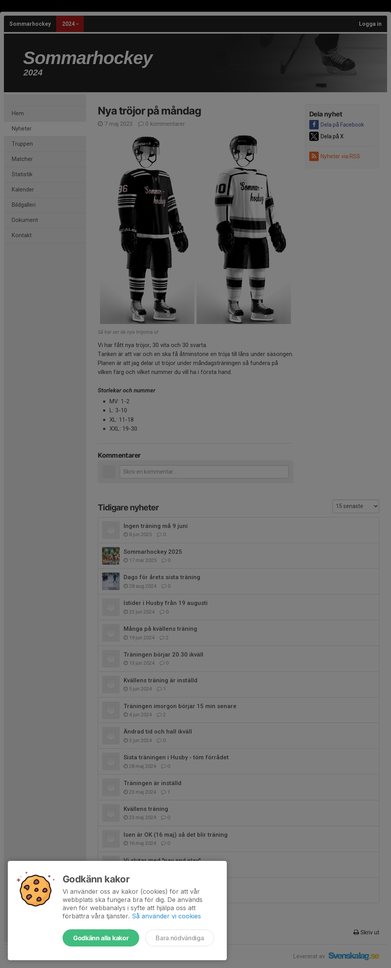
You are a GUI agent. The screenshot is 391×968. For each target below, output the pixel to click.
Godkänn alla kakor (101, 938)
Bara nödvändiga (180, 938)
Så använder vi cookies (166, 916)
